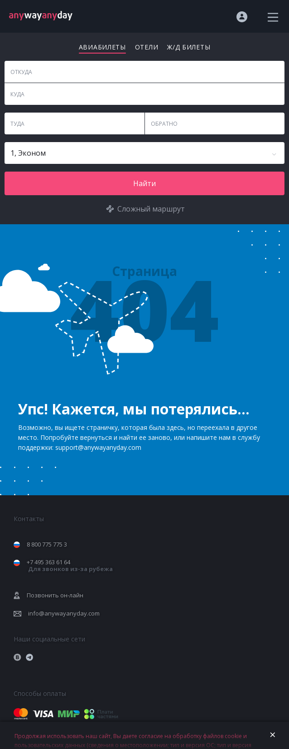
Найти (144, 183)
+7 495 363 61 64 (70, 565)
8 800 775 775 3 (47, 544)
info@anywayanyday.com (64, 613)
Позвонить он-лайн (55, 595)
